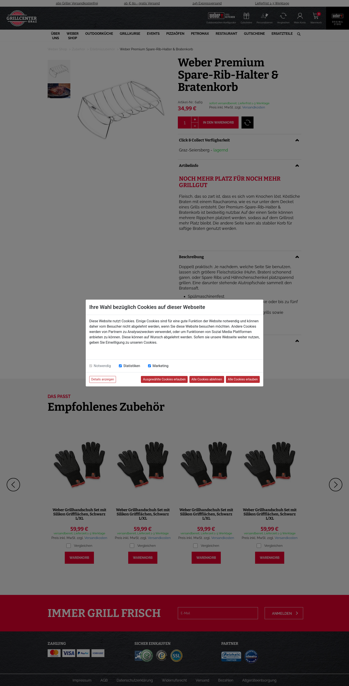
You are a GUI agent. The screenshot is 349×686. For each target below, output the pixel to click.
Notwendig (102, 366)
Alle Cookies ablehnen (206, 379)
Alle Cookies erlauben (243, 379)
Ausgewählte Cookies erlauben (164, 379)
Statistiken (131, 366)
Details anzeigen (102, 379)
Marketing (160, 366)
